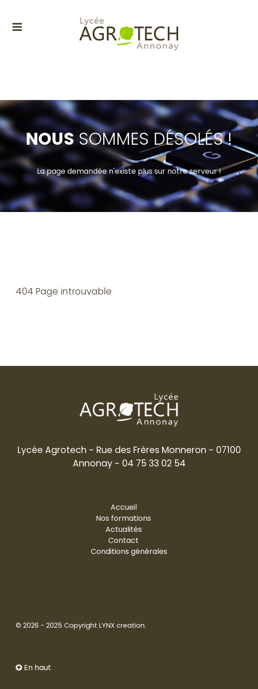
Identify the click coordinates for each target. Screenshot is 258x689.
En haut (33, 667)
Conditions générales (129, 551)
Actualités (124, 529)
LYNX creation (122, 625)
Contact (123, 540)
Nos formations (123, 518)
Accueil (124, 507)
